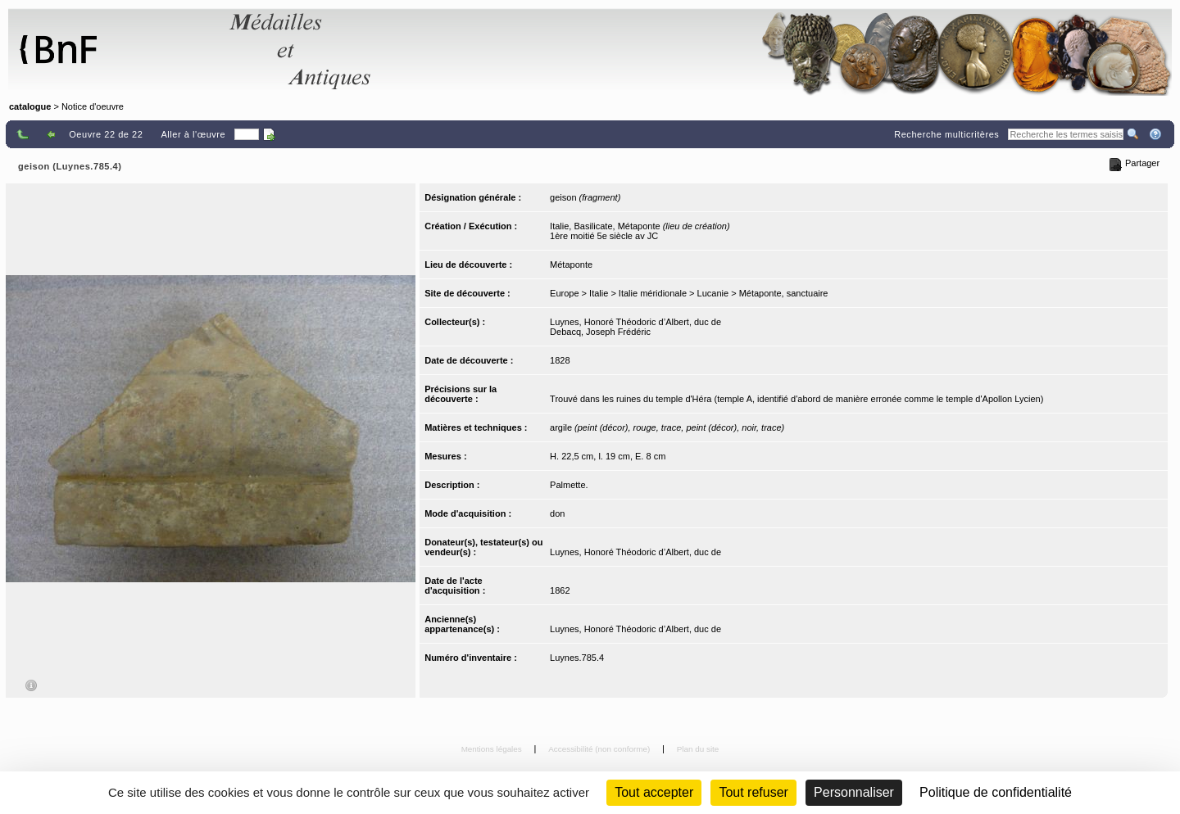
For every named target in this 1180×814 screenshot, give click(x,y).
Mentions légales (492, 748)
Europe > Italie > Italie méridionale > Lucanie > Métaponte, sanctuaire (689, 293)
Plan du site (698, 748)
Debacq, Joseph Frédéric (600, 332)
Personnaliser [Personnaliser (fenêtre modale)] (854, 792)
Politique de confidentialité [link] (995, 792)
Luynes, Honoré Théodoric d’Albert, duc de (635, 322)
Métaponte (571, 264)
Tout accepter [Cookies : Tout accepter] (654, 792)
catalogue (30, 106)
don (557, 513)
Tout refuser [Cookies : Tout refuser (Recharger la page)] (753, 792)
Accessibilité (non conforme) (600, 748)
